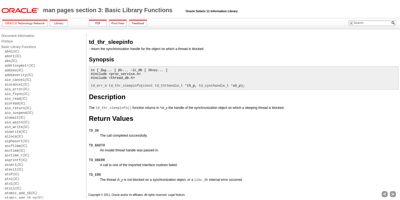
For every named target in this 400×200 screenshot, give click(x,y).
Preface (7, 41)
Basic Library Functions (18, 47)
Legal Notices (176, 194)
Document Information (17, 36)
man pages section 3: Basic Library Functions (108, 10)
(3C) (12, 51)
